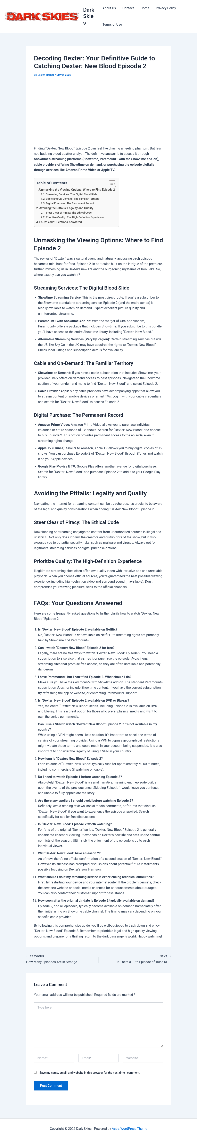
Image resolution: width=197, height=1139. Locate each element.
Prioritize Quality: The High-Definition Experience (75, 217)
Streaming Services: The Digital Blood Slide (71, 194)
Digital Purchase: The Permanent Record (70, 203)
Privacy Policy (166, 8)
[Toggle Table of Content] (110, 183)
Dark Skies (88, 16)
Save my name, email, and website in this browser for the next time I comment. (89, 1072)
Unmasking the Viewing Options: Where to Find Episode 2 (77, 189)
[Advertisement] (98, 112)
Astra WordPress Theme (129, 1129)
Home (144, 8)
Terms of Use (112, 24)
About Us (109, 8)
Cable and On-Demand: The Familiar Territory (72, 198)
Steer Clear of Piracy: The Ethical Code (69, 212)
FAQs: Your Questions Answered (60, 222)
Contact (128, 8)
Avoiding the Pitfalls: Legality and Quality (66, 208)
